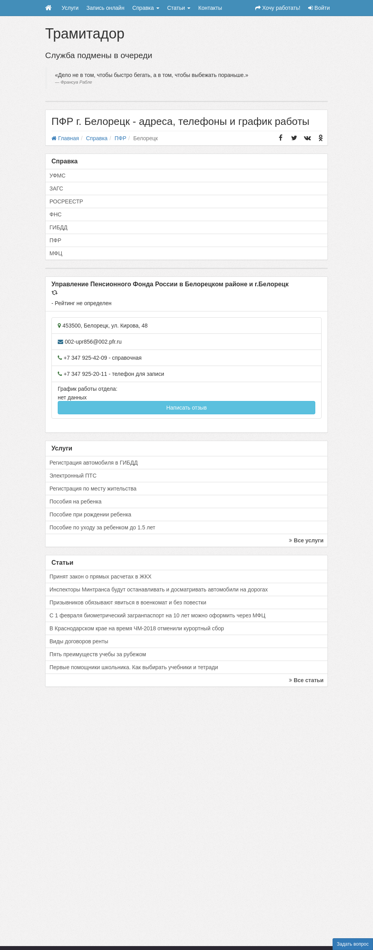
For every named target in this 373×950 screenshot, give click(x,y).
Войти (319, 8)
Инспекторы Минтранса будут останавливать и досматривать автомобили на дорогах (158, 589)
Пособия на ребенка (75, 501)
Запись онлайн (105, 8)
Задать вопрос (353, 944)
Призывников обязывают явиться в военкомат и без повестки (127, 602)
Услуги (70, 8)
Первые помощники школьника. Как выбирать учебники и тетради (133, 667)
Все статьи (306, 680)
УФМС (57, 175)
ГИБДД (58, 227)
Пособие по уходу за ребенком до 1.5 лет (102, 527)
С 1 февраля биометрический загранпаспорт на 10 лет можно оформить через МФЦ (157, 615)
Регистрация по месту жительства (93, 488)
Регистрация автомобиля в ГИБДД (93, 462)
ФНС (55, 214)
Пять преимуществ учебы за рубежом (97, 654)
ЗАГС (56, 188)
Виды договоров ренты (78, 641)
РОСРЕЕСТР (66, 201)
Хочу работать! (277, 8)
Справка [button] (145, 8)
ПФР (55, 240)
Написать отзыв (186, 408)
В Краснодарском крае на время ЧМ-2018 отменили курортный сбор (136, 628)
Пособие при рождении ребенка (90, 514)
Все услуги (306, 540)
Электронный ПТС (73, 475)
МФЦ (55, 253)
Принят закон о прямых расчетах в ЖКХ (100, 576)
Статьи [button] (178, 8)
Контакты (210, 8)
